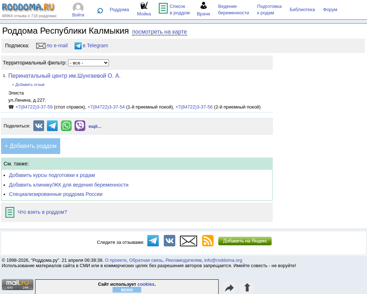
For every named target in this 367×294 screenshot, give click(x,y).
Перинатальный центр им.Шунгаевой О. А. (64, 76)
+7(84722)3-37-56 (194, 107)
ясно (127, 290)
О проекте (116, 260)
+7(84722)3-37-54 (106, 107)
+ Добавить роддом (31, 146)
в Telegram (91, 45)
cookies (146, 284)
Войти (78, 15)
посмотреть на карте (159, 32)
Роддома (119, 9)
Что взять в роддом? (36, 212)
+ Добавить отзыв (28, 84)
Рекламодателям (184, 260)
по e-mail (52, 45)
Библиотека (302, 9)
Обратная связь (146, 260)
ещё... (95, 126)
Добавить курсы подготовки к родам (52, 175)
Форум (330, 9)
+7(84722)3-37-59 (34, 107)
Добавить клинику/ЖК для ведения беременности (68, 185)
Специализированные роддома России (56, 194)
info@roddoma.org (223, 260)
